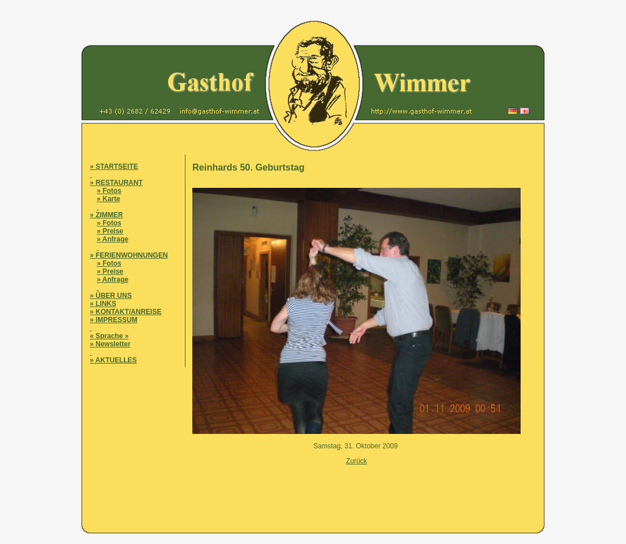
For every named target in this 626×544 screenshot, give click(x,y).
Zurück (356, 461)
